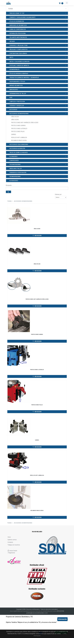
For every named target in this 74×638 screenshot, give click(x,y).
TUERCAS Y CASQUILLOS (38, 105)
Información (62, 619)
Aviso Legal (13, 611)
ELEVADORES (38, 156)
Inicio (9, 537)
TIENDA (37, 9)
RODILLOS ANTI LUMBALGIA (19, 137)
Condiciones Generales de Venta (37, 611)
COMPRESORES (14, 160)
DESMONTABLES (38, 69)
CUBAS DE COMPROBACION (18, 29)
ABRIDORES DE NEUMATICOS (18, 25)
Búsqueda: (9, 185)
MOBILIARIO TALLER (16, 168)
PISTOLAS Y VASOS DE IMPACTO (38, 65)
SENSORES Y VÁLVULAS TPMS (38, 45)
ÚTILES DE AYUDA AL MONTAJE (19, 73)
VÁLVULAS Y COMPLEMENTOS (38, 49)
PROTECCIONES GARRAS (18, 125)
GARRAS (13, 134)
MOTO (38, 57)
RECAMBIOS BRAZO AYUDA (19, 140)
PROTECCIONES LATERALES (19, 128)
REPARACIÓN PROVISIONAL (18, 33)
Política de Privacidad (22, 611)
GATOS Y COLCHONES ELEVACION (38, 61)
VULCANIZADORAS (38, 164)
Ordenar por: (58, 194)
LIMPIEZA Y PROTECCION (38, 101)
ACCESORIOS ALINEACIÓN (17, 148)
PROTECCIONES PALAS (17, 131)
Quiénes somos (12, 539)
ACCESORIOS (38, 109)
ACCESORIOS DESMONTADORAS (38, 113)
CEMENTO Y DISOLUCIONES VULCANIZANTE (38, 17)
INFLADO (38, 41)
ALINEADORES (38, 180)
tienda (9, 201)
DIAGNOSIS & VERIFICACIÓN (18, 172)
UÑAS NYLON (15, 116)
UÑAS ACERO (15, 119)
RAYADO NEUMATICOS (16, 85)
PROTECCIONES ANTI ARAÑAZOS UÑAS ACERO (24, 122)
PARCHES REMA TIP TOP (38, 13)
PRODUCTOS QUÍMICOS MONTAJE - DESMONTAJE (38, 77)
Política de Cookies (51, 611)
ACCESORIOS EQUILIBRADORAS (19, 144)
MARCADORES (14, 89)
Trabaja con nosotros (14, 545)
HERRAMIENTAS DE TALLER (38, 93)
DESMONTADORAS (15, 176)
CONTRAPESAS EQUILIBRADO (38, 53)
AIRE (38, 97)
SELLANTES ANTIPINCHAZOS (18, 37)
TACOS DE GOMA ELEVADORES (38, 152)
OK (62, 633)
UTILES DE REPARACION (38, 21)
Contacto (10, 542)
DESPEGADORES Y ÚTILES (38, 81)
